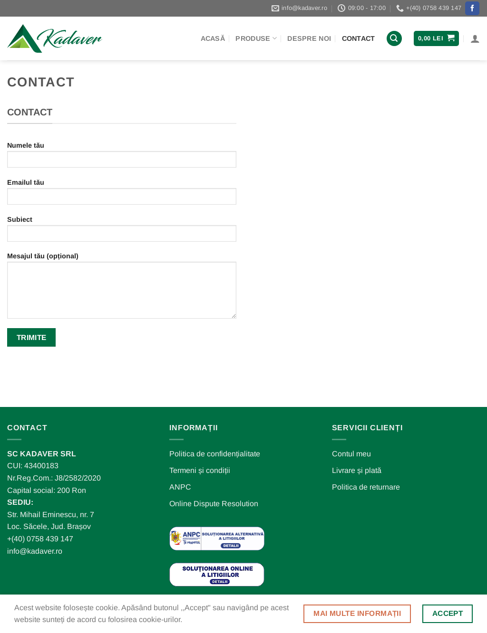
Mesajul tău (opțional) (121, 288)
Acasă (213, 38)
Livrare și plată (356, 470)
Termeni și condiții (199, 470)
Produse (256, 38)
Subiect (121, 232)
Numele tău (121, 158)
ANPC (180, 487)
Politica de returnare (366, 487)
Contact (358, 38)
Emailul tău (121, 195)
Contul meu (351, 454)
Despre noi (309, 38)
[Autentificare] (475, 38)
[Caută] (394, 39)
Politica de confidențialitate (214, 454)
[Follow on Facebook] (472, 8)
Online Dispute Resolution (213, 504)
